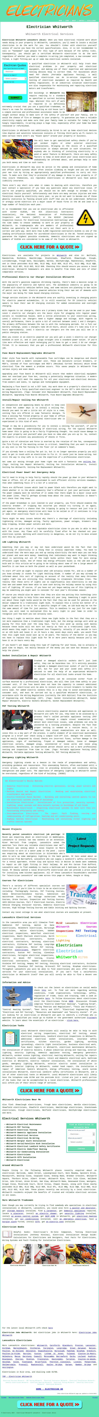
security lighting (74, 1214)
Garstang (27, 1356)
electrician (8, 45)
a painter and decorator (83, 1208)
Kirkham (6, 1348)
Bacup (17, 1356)
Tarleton (70, 1359)
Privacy (95, 1397)
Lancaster (91, 1345)
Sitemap (3, 1397)
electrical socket (27, 1058)
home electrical (79, 130)
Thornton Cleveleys (60, 1362)
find (10, 1105)
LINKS (67, 21)
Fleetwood (27, 1362)
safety (85, 51)
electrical (34, 66)
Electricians (9, 130)
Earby (72, 1356)
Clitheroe (35, 1348)
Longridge (62, 1348)
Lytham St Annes (54, 1354)
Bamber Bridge (83, 1365)
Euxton (37, 1354)
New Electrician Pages (16, 1397)
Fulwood (71, 1354)
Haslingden (57, 1359)
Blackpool (7, 1359)
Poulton (6, 1351)
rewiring (43, 96)
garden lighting (73, 1042)
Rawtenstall (37, 1365)
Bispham (80, 1351)
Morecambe (49, 1356)
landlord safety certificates (58, 1072)
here (47, 999)
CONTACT (82, 21)
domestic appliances (74, 1211)
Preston (79, 1345)
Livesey (77, 1362)
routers (89, 133)
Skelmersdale (9, 1365)
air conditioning (29, 1219)
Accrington (7, 1367)
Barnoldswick (20, 1348)
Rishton (30, 1359)
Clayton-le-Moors (87, 1354)
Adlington (31, 1351)
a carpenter (50, 1211)
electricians (36, 931)
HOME (60, 21)
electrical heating (87, 1216)
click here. (73, 1020)
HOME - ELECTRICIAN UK (49, 1389)
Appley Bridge (54, 1365)
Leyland (82, 1356)
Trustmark (92, 1018)
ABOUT (74, 21)
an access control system (24, 1216)
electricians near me (50, 845)
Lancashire (13, 1345)
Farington (48, 1348)
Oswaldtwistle (45, 1351)
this (44, 990)
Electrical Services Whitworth (26, 1118)
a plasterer (17, 1214)
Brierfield (40, 1362)
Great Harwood (78, 1348)
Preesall (23, 1365)
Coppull (38, 1356)
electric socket (68, 1064)
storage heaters (15, 1211)
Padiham (70, 1351)
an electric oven (55, 1222)
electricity (84, 151)
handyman (17, 51)
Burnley (27, 1354)
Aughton (92, 1356)
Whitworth (55, 93)
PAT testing (79, 1033)
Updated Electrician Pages (35, 1397)
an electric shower (46, 1214)
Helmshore (7, 1356)
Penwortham (90, 1362)
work (88, 40)
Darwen (69, 1365)
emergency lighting (21, 1064)
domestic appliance (48, 1053)
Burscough (59, 1351)
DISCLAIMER (91, 21)
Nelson (92, 1348)
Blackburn (67, 1345)
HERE (71, 1001)
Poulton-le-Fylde (11, 1354)
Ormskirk (91, 1351)
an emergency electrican (73, 1219)
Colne (16, 1362)
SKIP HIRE (50, 1216)
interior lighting (24, 1066)
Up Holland (17, 1351)
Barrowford (61, 1356)
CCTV (37, 1222)
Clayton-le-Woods (87, 1359)
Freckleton (42, 1359)
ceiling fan (89, 462)
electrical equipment (53, 80)
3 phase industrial (54, 1050)
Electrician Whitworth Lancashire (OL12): (24, 40)
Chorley (19, 1359)
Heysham (6, 1362)
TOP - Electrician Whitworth (17, 1377)
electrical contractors (15, 942)
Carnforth (55, 1345)
